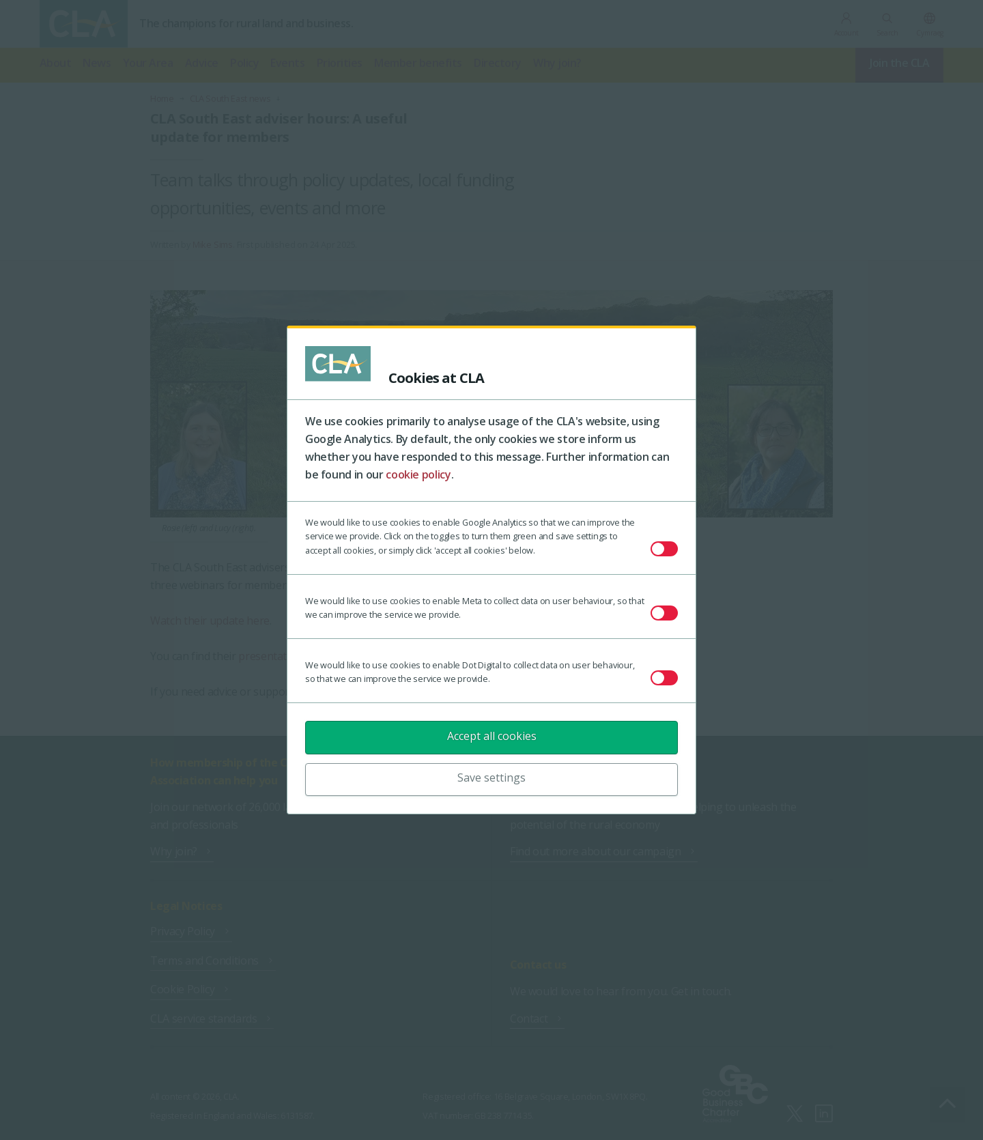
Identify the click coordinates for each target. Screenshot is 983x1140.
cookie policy (418, 474)
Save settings (491, 777)
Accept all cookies (492, 735)
